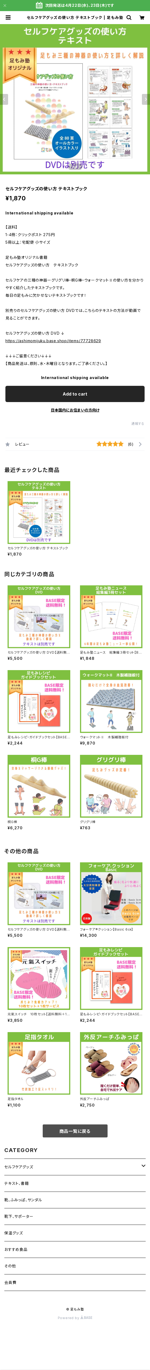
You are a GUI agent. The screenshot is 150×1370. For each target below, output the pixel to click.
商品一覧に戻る (75, 1131)
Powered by (75, 1318)
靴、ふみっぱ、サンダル (23, 1200)
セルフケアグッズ (18, 1166)
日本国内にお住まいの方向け (75, 410)
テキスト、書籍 (16, 1183)
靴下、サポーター (18, 1216)
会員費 (10, 1282)
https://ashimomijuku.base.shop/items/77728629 (53, 340)
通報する (138, 424)
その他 (10, 1266)
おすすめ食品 (16, 1249)
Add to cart (75, 394)
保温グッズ (13, 1233)
